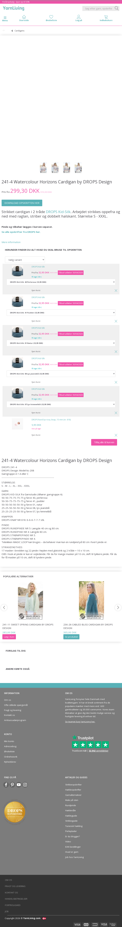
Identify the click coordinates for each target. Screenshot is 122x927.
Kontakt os (9, 715)
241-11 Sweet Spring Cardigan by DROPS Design (27, 626)
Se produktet (71, 636)
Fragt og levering (12, 710)
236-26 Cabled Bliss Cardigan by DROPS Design (88, 626)
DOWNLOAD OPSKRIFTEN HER (21, 202)
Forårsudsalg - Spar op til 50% (16, 1)
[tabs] (106, 19)
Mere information (11, 242)
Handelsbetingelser (16, 898)
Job (7, 911)
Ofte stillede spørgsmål (16, 705)
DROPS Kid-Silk (58, 211)
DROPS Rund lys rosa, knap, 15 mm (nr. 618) (51, 419)
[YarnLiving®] (14, 7)
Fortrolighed (12, 905)
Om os (7, 699)
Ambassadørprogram (15, 720)
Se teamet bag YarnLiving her (80, 721)
